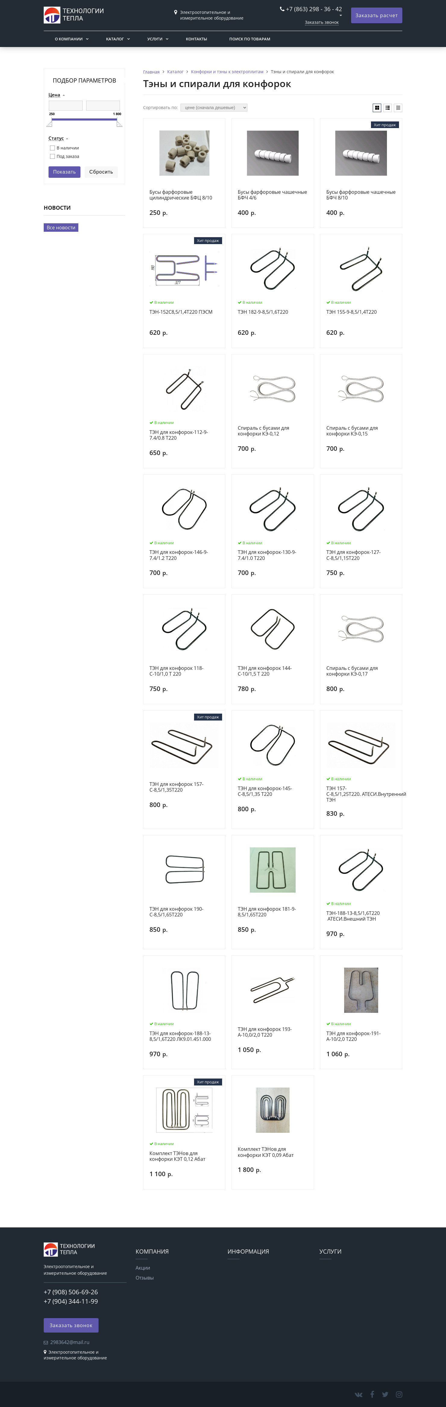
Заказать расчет (377, 15)
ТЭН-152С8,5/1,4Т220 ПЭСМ (180, 312)
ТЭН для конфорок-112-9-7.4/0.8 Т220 (178, 435)
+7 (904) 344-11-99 (71, 1301)
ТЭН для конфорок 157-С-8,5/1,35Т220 (176, 787)
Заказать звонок (322, 22)
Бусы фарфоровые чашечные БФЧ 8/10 (361, 195)
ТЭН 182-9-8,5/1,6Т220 (263, 312)
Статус (56, 138)
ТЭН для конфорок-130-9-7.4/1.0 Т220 (267, 555)
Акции (143, 1267)
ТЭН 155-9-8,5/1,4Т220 (351, 312)
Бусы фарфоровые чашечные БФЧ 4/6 (272, 195)
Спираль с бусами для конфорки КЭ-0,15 (352, 431)
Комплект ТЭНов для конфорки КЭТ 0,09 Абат (266, 1152)
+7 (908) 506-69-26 (71, 1292)
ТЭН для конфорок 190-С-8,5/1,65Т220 (176, 912)
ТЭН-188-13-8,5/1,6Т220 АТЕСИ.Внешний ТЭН (353, 916)
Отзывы (145, 1277)
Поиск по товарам (249, 39)
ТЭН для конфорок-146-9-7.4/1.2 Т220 (178, 555)
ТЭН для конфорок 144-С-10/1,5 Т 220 (265, 671)
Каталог (115, 39)
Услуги (154, 39)
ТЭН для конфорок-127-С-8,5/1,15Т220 (353, 555)
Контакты (196, 39)
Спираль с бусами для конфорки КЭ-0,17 (352, 671)
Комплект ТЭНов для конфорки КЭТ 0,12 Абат (177, 1156)
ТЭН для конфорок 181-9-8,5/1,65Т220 (267, 912)
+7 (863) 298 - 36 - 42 (314, 9)
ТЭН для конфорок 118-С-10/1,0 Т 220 (176, 671)
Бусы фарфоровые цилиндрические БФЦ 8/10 (180, 195)
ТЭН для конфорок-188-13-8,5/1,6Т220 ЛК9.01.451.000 (180, 1036)
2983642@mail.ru (70, 1342)
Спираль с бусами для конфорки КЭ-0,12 (263, 431)
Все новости (61, 227)
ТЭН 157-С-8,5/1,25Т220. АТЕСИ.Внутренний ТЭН (366, 794)
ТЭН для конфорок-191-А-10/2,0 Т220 (353, 1036)
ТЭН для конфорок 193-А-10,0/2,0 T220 (265, 1032)
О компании (69, 39)
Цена (54, 95)
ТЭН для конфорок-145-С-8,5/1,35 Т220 (265, 791)
